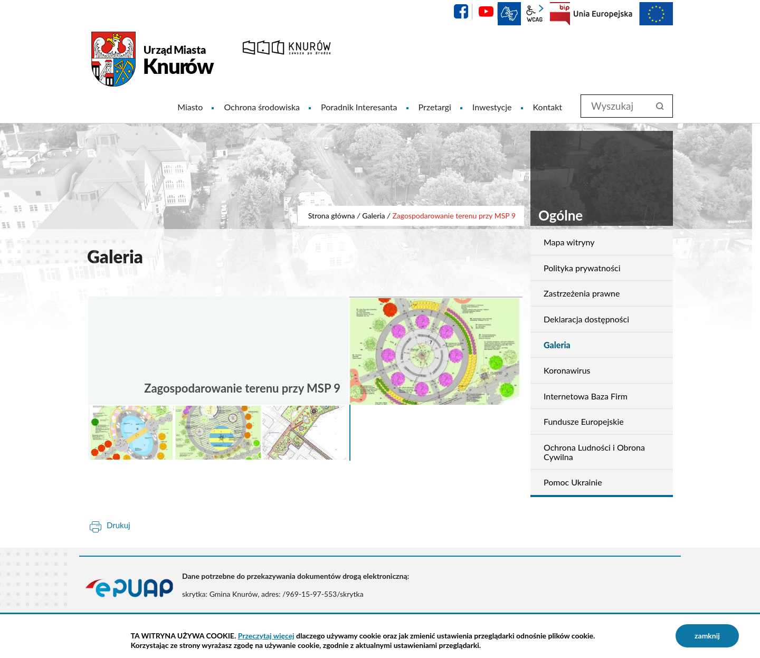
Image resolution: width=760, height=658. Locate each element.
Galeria (373, 215)
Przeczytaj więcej (266, 635)
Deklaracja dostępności (586, 319)
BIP (560, 13)
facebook (460, 11)
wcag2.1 (534, 13)
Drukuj (118, 525)
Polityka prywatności (582, 268)
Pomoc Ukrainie (573, 482)
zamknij (707, 635)
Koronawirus (567, 370)
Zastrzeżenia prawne (582, 293)
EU (623, 13)
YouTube (486, 11)
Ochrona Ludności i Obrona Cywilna (594, 452)
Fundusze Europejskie (584, 421)
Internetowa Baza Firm (586, 396)
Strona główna (331, 215)
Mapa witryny (569, 242)
